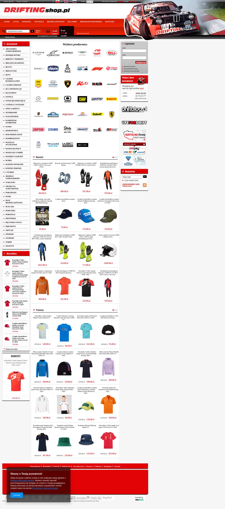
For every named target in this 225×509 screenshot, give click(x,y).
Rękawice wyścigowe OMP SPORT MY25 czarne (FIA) (86, 164)
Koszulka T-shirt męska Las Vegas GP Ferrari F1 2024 (108, 426)
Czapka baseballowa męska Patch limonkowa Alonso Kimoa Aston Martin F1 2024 (87, 390)
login (124, 48)
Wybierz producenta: (75, 44)
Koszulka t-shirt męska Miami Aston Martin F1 (42, 317)
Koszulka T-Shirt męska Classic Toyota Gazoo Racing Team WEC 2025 (15, 362)
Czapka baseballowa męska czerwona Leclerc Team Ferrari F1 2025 (20, 339)
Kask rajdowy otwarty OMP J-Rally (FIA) (109, 236)
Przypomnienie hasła (131, 69)
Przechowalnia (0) (83, 33)
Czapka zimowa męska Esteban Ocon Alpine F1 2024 (64, 353)
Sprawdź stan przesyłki (131, 71)
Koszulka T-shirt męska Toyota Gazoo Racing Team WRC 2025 (86, 272)
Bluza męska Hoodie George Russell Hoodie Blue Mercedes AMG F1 (42, 353)
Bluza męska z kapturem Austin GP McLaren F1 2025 (41, 272)
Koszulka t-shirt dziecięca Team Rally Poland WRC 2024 (64, 389)
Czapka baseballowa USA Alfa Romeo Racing (109, 317)
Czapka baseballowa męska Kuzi (65, 200)
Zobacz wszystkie (12, 349)
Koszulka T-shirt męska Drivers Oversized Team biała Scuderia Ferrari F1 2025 (20, 274)
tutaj (142, 88)
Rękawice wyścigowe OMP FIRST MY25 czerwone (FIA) (43, 165)
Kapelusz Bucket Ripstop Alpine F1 (87, 426)
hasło (124, 55)
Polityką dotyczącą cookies (22, 480)
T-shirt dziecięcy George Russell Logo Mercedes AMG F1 (64, 317)
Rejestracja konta (129, 66)
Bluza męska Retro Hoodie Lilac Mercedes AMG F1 (109, 352)
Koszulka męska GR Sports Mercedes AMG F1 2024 (87, 317)
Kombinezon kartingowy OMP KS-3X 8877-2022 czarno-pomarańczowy (108, 165)
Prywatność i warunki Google (45, 488)
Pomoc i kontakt (22, 1)
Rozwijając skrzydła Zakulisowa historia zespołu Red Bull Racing (42, 201)
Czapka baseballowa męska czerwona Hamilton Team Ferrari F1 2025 (19, 326)
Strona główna (9, 1)
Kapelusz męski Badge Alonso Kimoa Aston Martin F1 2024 (64, 427)
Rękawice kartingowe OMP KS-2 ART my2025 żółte (65, 236)
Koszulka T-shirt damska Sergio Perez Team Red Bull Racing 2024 (86, 353)
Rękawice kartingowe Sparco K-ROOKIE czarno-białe (20, 314)
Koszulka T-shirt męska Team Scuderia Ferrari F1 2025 (20, 261)
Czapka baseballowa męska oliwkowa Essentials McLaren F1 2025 (108, 201)
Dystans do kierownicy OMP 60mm (65, 164)
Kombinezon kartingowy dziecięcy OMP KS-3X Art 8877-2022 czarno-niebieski (42, 237)
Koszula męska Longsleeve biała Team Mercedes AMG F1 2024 (42, 389)
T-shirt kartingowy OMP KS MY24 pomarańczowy (65, 272)
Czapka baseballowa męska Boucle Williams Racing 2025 (87, 201)
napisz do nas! (141, 93)
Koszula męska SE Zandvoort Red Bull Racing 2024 (108, 389)
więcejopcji (38, 31)
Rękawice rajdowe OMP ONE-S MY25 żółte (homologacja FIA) (87, 237)
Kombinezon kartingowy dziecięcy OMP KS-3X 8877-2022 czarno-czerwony (108, 272)
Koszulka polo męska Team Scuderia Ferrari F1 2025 (19, 302)
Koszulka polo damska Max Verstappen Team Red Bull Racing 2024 (43, 427)
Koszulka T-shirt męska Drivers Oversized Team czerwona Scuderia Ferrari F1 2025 (19, 289)
